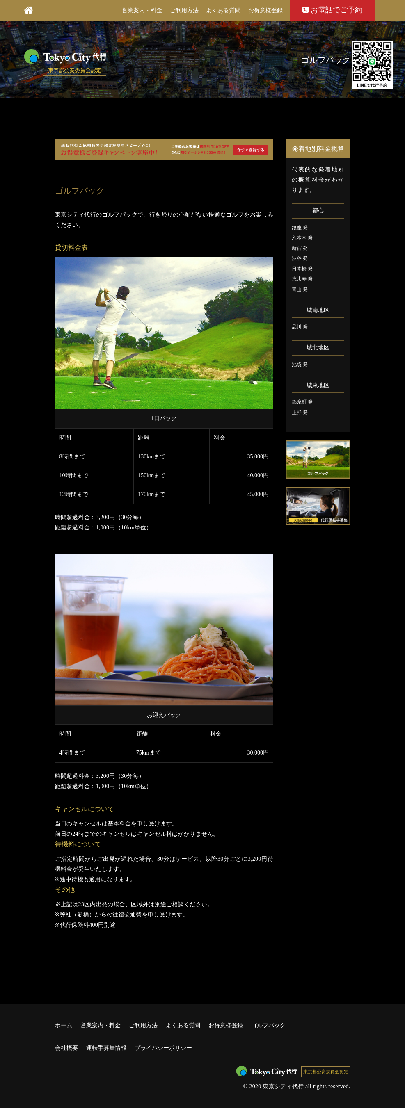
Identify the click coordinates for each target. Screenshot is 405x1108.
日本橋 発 (302, 268)
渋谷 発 (300, 258)
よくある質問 (223, 10)
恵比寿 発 (302, 279)
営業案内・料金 (142, 10)
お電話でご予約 (332, 10)
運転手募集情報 (106, 1048)
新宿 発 (300, 248)
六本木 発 (302, 238)
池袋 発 (300, 364)
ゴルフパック (268, 1025)
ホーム (63, 1025)
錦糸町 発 (302, 402)
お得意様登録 (265, 10)
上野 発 (300, 412)
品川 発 (300, 327)
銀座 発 (300, 227)
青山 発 (300, 289)
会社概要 (66, 1048)
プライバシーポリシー (163, 1048)
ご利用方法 (184, 10)
